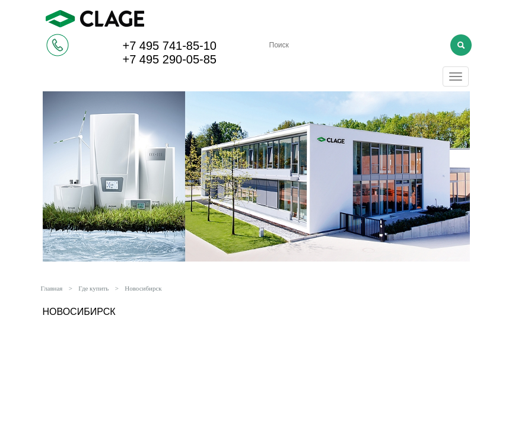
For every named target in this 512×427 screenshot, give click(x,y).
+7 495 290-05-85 (170, 59)
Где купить (93, 288)
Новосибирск (143, 288)
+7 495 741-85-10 (170, 45)
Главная (52, 288)
